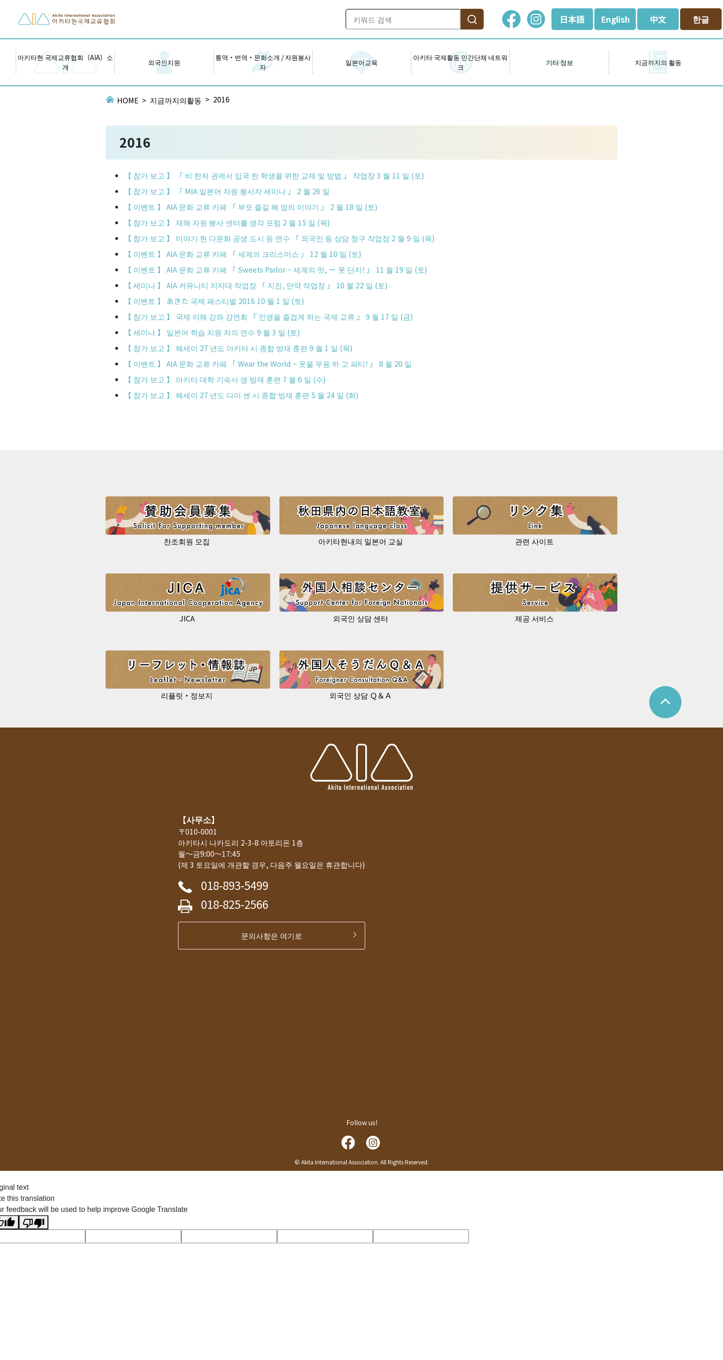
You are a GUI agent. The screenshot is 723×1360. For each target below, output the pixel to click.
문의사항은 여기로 (275, 935)
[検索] (472, 19)
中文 (658, 19)
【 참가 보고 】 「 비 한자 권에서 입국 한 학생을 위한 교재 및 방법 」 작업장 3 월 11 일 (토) (274, 175)
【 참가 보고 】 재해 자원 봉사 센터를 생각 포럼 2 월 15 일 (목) (227, 222)
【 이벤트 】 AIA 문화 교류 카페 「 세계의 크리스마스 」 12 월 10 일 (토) (243, 253)
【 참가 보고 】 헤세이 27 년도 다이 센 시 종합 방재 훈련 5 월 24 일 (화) (241, 394)
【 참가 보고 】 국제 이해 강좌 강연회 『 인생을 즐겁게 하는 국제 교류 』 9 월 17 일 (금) (268, 316)
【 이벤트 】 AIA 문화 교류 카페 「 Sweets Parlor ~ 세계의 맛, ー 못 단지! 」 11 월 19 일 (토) (275, 269)
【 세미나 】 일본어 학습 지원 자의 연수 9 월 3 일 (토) (212, 332)
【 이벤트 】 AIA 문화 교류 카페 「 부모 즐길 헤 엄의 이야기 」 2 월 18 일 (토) (251, 206)
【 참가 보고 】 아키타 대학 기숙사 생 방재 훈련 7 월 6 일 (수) (225, 379)
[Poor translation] (33, 1222)
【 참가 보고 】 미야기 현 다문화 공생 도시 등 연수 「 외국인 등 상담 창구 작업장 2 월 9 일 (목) (279, 238)
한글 (701, 19)
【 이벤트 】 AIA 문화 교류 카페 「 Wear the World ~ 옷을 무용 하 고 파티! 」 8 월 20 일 (268, 363)
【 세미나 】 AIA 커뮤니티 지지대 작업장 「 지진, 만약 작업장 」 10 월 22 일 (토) (256, 285)
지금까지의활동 (175, 100)
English (615, 19)
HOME (127, 100)
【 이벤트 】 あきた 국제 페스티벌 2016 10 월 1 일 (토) (214, 300)
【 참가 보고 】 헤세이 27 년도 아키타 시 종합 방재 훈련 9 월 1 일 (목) (238, 347)
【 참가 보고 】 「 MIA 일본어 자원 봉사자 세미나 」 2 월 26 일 (227, 191)
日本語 (572, 19)
